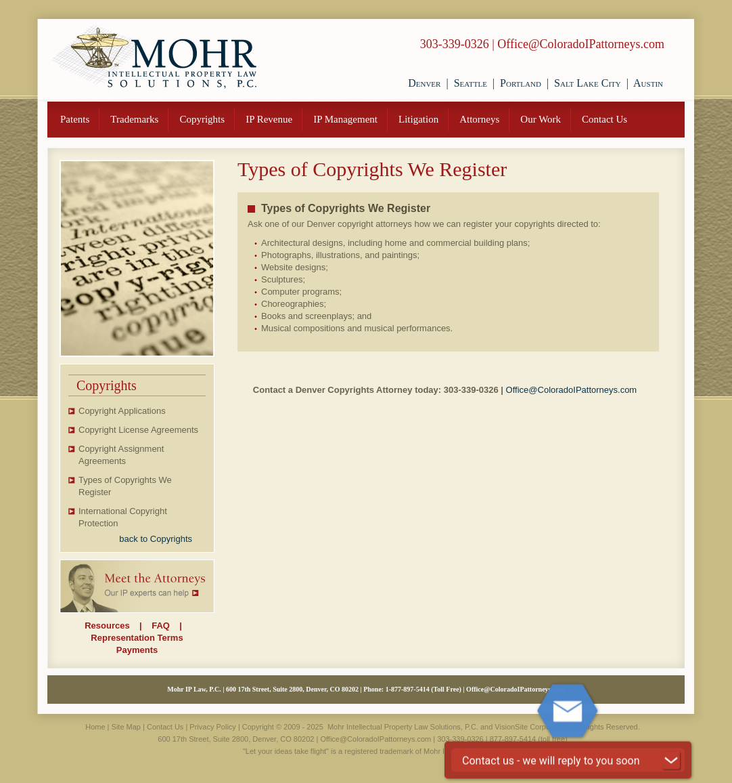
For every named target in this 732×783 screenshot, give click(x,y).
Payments (137, 650)
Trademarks (134, 119)
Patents (74, 119)
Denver (424, 83)
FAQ (161, 625)
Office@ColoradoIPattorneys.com (580, 44)
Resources (107, 625)
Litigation (418, 119)
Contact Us (604, 119)
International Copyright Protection (122, 517)
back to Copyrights (155, 539)
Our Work (540, 119)
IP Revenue (269, 119)
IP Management (345, 119)
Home (95, 727)
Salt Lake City (587, 83)
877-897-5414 (410, 689)
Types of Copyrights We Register (125, 486)
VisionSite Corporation (531, 727)
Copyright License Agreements (138, 430)
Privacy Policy (212, 727)
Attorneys (479, 119)
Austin (648, 83)
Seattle (470, 83)
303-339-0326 (454, 44)
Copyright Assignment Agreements (121, 455)
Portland (520, 83)
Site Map (126, 727)
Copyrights (202, 119)
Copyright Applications (122, 411)
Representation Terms (137, 638)
